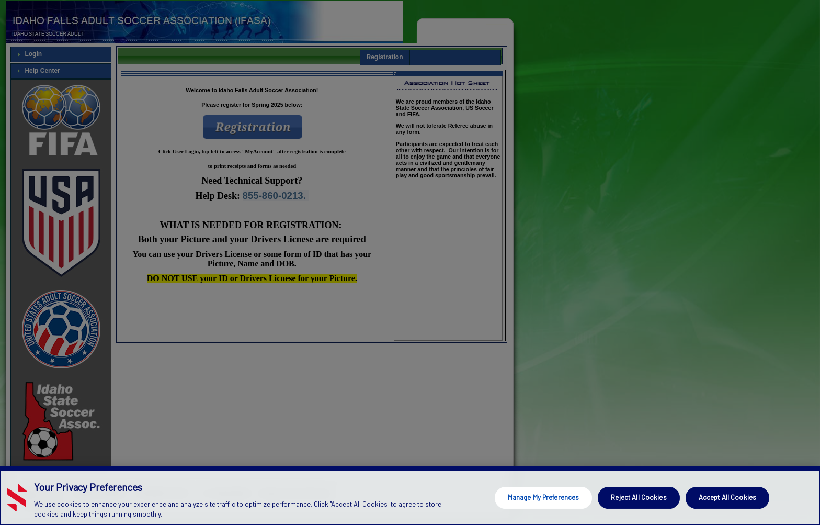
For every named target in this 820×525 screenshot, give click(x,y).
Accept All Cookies (727, 497)
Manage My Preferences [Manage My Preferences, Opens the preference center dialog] (543, 497)
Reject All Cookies (638, 497)
